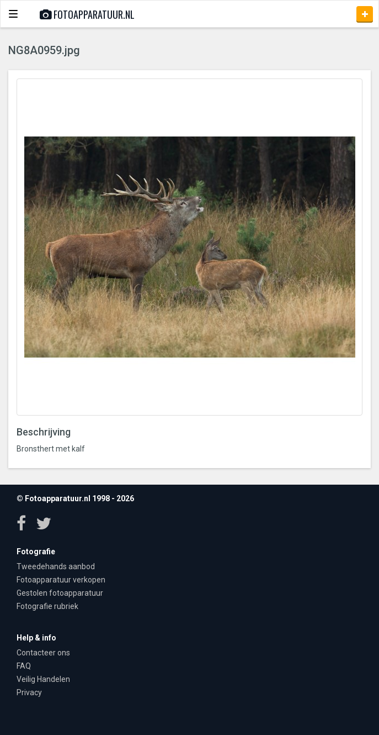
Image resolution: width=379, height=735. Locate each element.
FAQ (24, 666)
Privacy (29, 692)
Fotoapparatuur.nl (87, 14)
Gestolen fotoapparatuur (60, 593)
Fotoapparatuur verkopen (61, 579)
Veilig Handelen (43, 679)
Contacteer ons (43, 652)
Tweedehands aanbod (56, 566)
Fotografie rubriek (47, 606)
